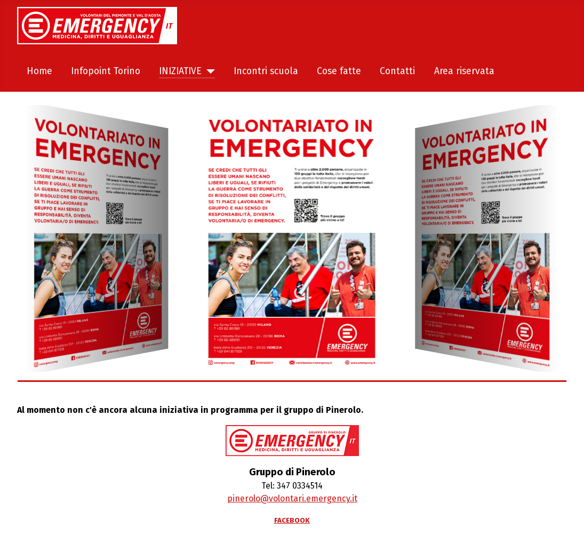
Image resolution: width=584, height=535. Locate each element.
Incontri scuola (266, 71)
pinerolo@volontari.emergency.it (292, 498)
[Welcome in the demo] (96, 238)
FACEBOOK (292, 520)
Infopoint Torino (105, 71)
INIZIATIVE (180, 71)
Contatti (397, 71)
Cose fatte (339, 71)
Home (39, 71)
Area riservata (464, 71)
